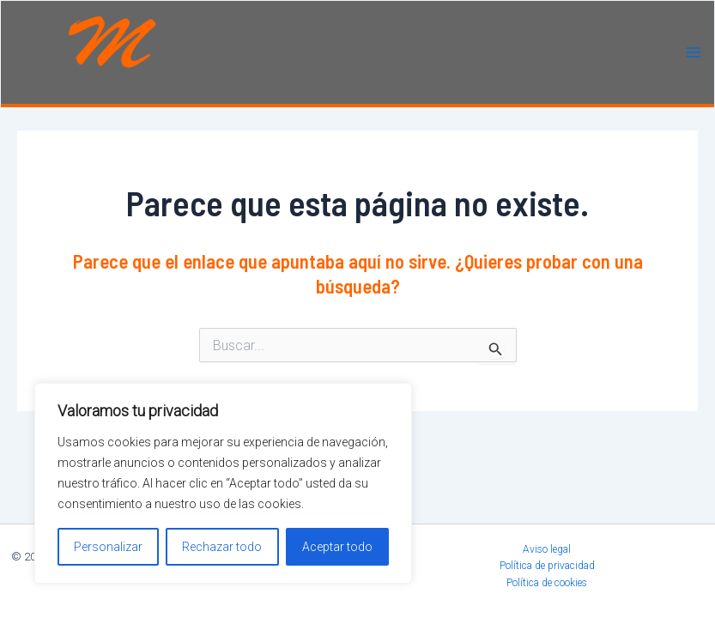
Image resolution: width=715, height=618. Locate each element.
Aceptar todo (337, 547)
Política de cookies (546, 583)
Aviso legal (547, 549)
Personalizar (108, 547)
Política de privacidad (547, 566)
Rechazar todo (222, 547)
